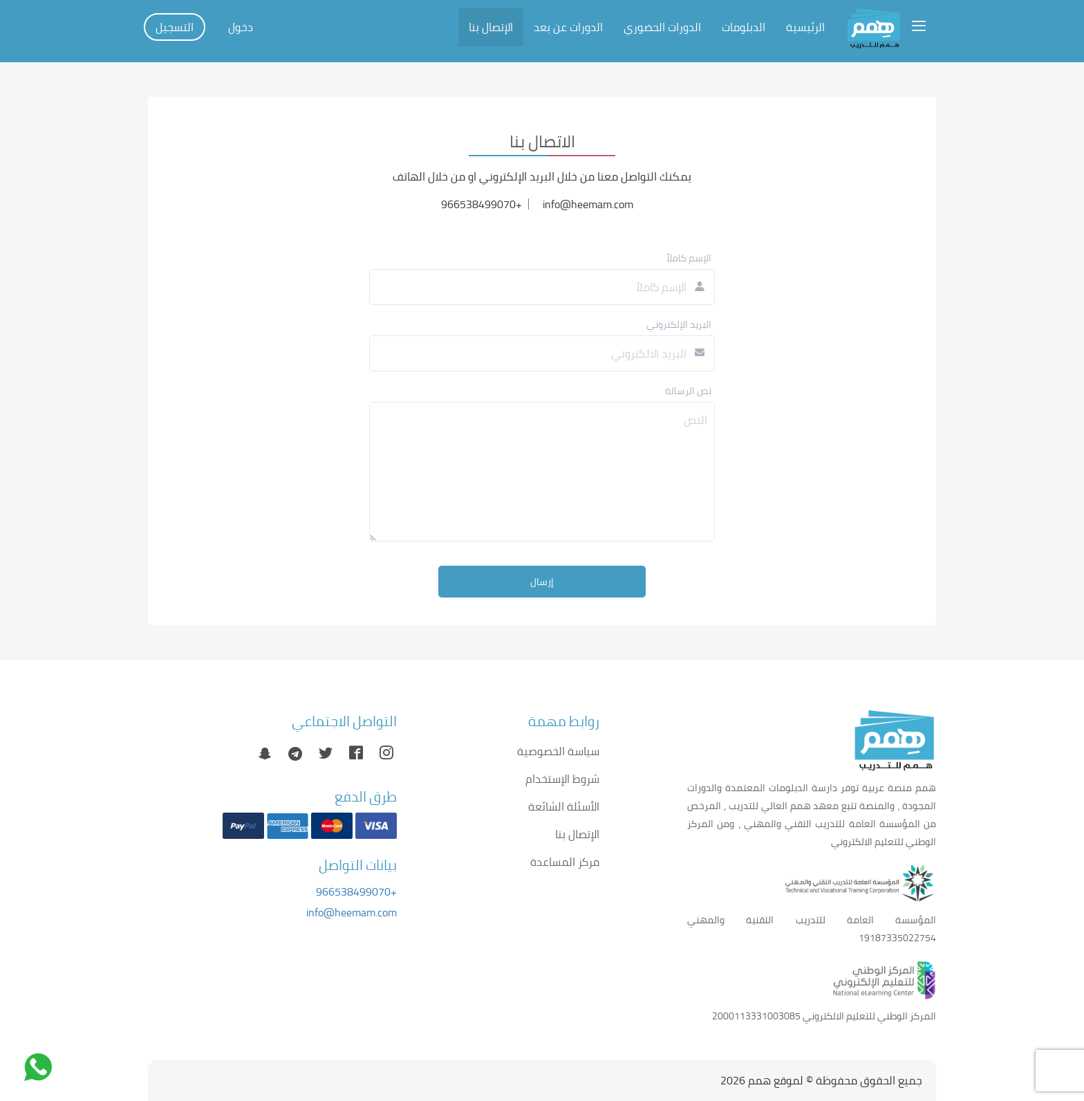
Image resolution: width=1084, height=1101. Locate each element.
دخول (240, 27)
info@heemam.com (351, 912)
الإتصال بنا (491, 27)
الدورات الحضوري (662, 27)
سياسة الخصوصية (558, 751)
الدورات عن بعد (568, 27)
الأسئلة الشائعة (563, 806)
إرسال (542, 582)
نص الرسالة (688, 391)
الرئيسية (805, 27)
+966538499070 (356, 891)
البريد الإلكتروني (678, 324)
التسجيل (175, 27)
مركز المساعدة (564, 861)
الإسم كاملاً (688, 258)
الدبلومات (743, 27)
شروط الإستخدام (562, 778)
